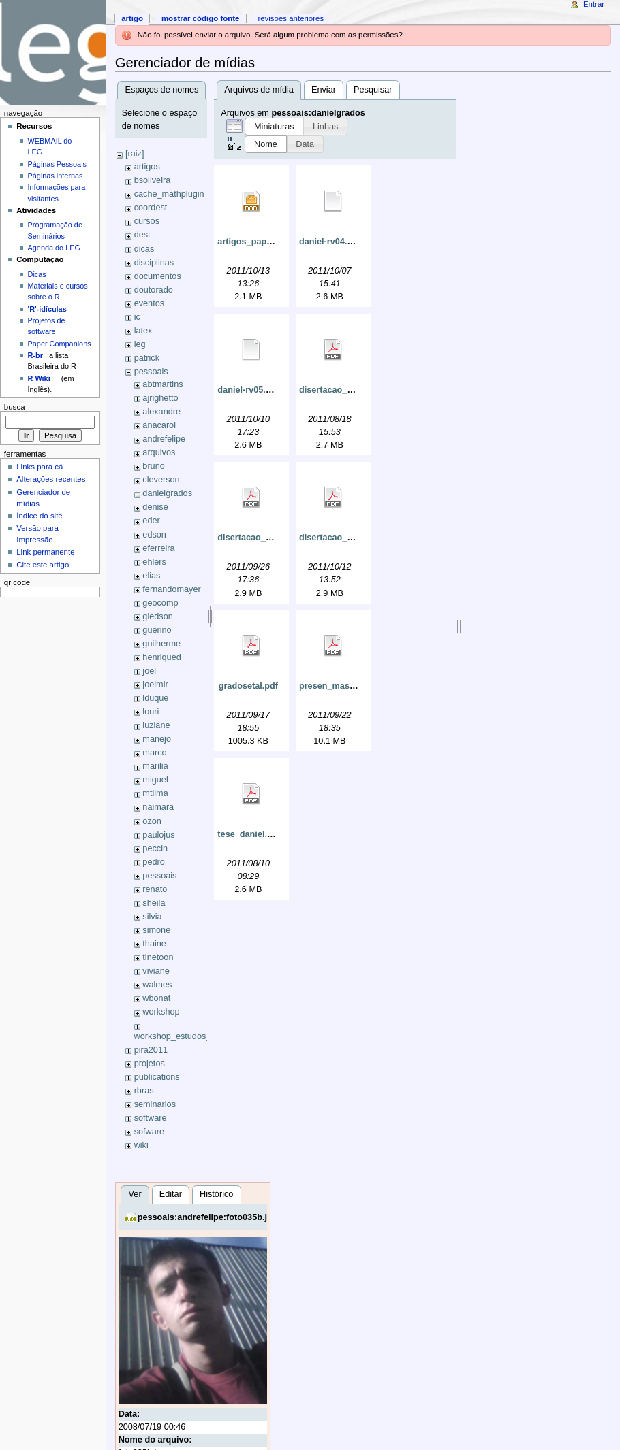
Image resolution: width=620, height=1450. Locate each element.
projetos (149, 1063)
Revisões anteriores (291, 18)
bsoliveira (152, 180)
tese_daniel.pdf (248, 834)
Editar (170, 1194)
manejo (156, 739)
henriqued (161, 657)
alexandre (161, 411)
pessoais (151, 371)
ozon (151, 821)
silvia (151, 916)
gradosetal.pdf (248, 686)
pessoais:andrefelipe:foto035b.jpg (208, 1217)
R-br (35, 355)
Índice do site (39, 516)
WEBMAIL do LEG (50, 146)
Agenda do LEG (54, 248)
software (150, 1118)
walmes (157, 984)
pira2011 (151, 1050)
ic (137, 317)
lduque (155, 698)
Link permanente (45, 552)
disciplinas (154, 262)
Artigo (132, 18)
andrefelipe (163, 439)
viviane (156, 971)
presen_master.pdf (337, 686)
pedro (153, 862)
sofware (149, 1131)
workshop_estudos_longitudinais (196, 1036)
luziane (156, 725)
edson (154, 535)
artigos (147, 166)
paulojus (158, 835)
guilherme (161, 643)
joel (149, 671)
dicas (144, 249)
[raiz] (134, 154)
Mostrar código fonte (200, 18)
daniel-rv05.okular (254, 390)
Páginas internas (55, 175)
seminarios (155, 1104)
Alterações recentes (50, 479)
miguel (155, 780)
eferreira (158, 548)
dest (142, 235)
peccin (155, 848)
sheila (153, 903)
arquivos (158, 452)
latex (143, 330)
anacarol (159, 425)
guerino (156, 630)
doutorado (153, 290)
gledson (157, 616)
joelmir (155, 684)
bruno (153, 466)
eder (150, 520)
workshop (160, 1012)
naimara (158, 807)
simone (156, 930)
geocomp (160, 603)
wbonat (156, 998)
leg (140, 344)
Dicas (37, 274)
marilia (155, 766)
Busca (14, 407)
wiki (141, 1145)
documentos (157, 276)
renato (154, 889)
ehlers (154, 562)
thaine (154, 944)
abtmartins (162, 384)
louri (150, 711)
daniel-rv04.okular (336, 241)
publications (157, 1077)
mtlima (155, 793)
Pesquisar (373, 90)
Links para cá (39, 467)
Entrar (593, 4)
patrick (146, 358)
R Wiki (39, 378)
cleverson (160, 479)
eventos (149, 303)
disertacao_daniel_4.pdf (348, 390)
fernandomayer (171, 589)
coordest (151, 207)
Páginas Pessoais (57, 164)
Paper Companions (59, 344)
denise (155, 507)
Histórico (216, 1194)
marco (154, 752)
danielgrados (167, 493)
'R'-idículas (47, 309)
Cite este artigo (42, 565)
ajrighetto (160, 398)
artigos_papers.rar (255, 241)
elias (151, 575)
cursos (146, 221)
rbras (144, 1090)
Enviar (323, 90)
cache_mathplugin (169, 194)
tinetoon (157, 957)
